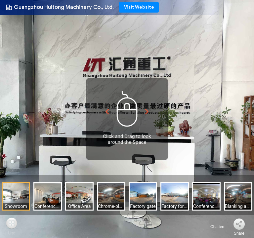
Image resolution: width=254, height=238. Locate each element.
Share (239, 233)
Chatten (213, 226)
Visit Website (139, 7)
